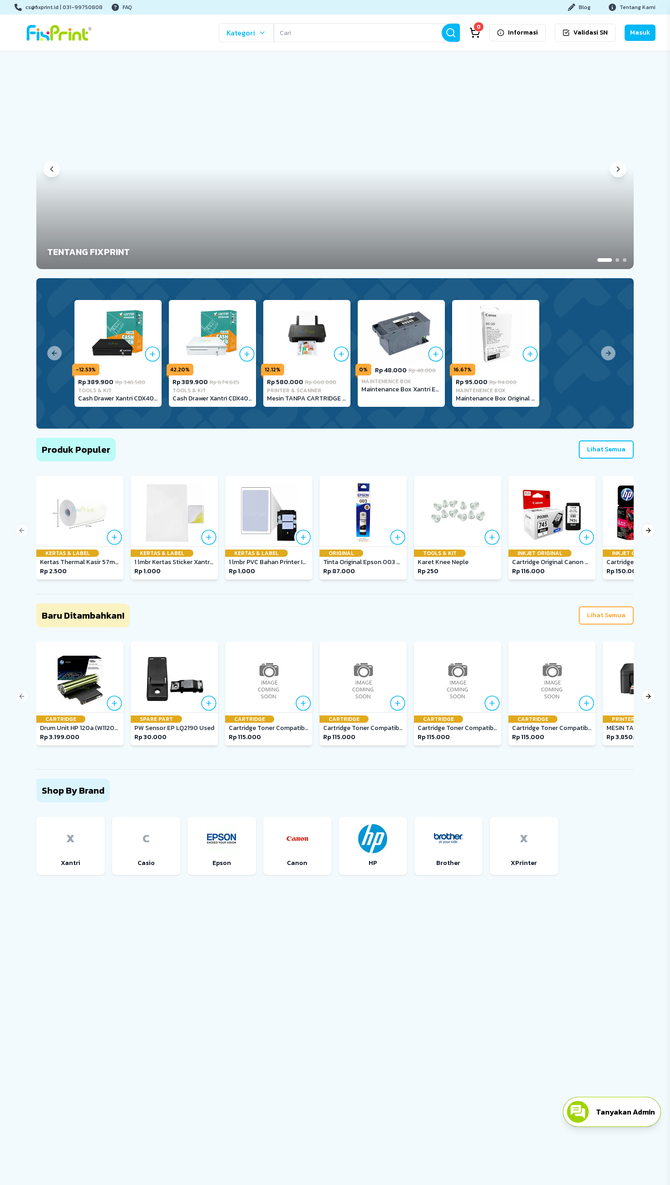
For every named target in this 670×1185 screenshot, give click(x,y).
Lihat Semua (606, 449)
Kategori (246, 32)
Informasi (517, 32)
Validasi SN (585, 32)
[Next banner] (618, 169)
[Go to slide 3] (624, 260)
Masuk (640, 32)
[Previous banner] (52, 169)
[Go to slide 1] (604, 260)
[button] (335, 169)
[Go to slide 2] (617, 260)
